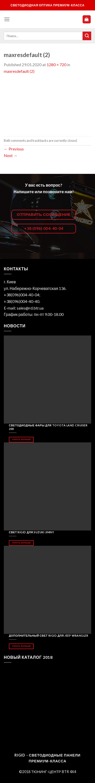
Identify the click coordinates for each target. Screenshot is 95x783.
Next (10, 155)
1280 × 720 (56, 64)
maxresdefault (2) (19, 71)
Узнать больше (21, 439)
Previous (14, 148)
